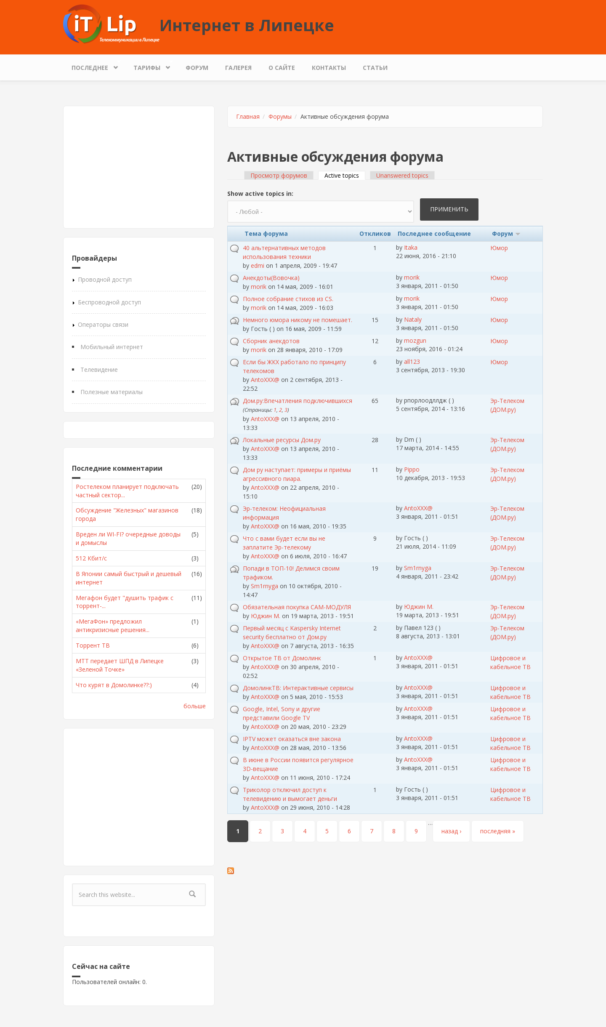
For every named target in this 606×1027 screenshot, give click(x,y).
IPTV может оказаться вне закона (292, 739)
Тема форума (266, 233)
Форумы (280, 116)
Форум (197, 68)
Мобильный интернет (111, 347)
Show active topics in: (260, 193)
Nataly (413, 319)
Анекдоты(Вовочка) (271, 278)
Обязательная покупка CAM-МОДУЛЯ (297, 607)
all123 (412, 361)
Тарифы (149, 65)
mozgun (415, 340)
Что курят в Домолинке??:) (114, 685)
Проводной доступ (105, 279)
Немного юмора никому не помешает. (297, 320)
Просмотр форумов (278, 175)
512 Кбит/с (91, 558)
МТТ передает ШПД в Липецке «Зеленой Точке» (120, 665)
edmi (257, 265)
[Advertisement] (139, 167)
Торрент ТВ (93, 645)
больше (194, 706)
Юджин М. (265, 616)
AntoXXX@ (265, 380)
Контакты (329, 68)
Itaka (410, 247)
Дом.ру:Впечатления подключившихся (297, 401)
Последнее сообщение (434, 233)
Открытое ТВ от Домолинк (282, 658)
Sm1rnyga (264, 586)
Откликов (375, 233)
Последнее (92, 65)
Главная (248, 116)
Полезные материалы (111, 392)
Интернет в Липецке (246, 25)
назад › (451, 831)
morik (258, 287)
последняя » (497, 831)
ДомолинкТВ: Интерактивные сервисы (298, 688)
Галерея (238, 68)
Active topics (344, 175)
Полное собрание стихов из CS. (288, 299)
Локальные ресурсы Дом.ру (282, 440)
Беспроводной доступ (109, 302)
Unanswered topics (402, 175)
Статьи (375, 68)
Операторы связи (103, 324)
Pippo (412, 469)
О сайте (281, 68)
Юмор (499, 248)
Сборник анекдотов (271, 341)
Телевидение (99, 369)
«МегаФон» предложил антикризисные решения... (112, 625)
